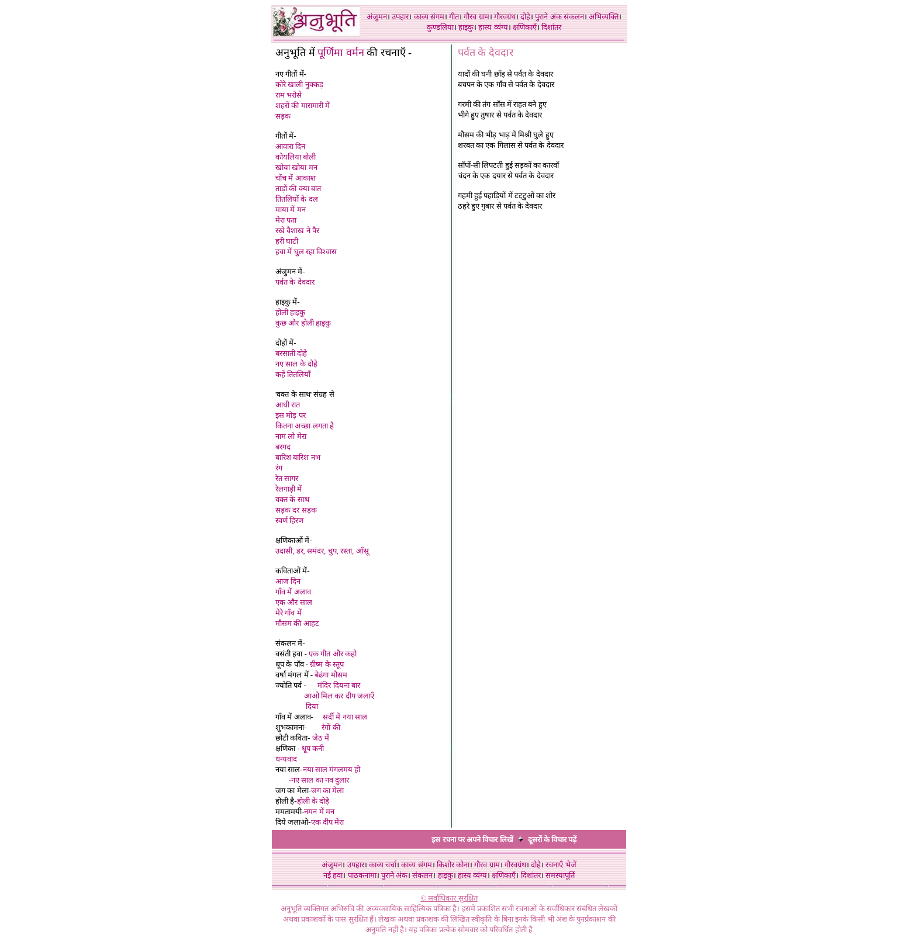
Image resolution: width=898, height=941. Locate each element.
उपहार (400, 16)
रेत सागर (286, 478)
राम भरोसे (288, 95)
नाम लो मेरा (290, 436)
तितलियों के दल (296, 199)
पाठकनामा (362, 875)
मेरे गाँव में (288, 612)
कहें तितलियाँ (292, 374)
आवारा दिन (290, 146)
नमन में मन (319, 811)
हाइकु (466, 27)
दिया (312, 706)
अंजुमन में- (290, 271)
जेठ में (320, 738)
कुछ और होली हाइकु (303, 323)
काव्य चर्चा (382, 864)
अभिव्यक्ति (604, 16)
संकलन (574, 16)
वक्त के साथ (292, 499)
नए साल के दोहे (296, 363)
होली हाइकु (290, 312)
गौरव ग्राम (476, 16)
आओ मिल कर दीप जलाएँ (339, 695)
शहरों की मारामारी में (302, 105)
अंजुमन (377, 16)
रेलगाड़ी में (288, 489)
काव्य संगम (429, 16)
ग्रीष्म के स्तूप (327, 664)
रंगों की (331, 727)
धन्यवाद (286, 759)
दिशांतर (551, 27)
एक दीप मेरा (328, 822)
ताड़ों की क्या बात (298, 188)
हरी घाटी (286, 241)
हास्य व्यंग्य (492, 27)
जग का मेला (327, 790)
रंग (278, 467)
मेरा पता (285, 220)
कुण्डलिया (440, 27)
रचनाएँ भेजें (560, 864)
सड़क (283, 116)
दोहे (525, 16)
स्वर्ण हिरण (289, 520)
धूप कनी (313, 748)
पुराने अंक (548, 16)
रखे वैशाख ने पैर (297, 230)
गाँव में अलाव (293, 591)
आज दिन (288, 581)
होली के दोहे (313, 801)
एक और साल (293, 602)
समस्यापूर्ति (560, 875)
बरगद (283, 446)
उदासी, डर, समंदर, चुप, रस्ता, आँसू (322, 550)
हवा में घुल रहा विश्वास (306, 251)
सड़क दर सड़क (296, 510)
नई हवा (333, 875)
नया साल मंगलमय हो (332, 769)
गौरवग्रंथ (505, 16)
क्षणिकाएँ (525, 27)
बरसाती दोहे (291, 353)
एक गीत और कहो (333, 653)
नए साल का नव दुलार (320, 780)
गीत (454, 16)
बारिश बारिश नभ (297, 457)
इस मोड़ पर (290, 415)
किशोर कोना (453, 864)
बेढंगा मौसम (331, 674)
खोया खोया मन (296, 167)
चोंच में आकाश (295, 178)
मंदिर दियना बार (338, 685)
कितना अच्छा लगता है (304, 425)
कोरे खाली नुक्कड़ (299, 84)
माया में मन (290, 209)
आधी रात (287, 404)
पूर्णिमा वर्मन (340, 52)
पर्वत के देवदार (295, 282)
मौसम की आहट (297, 623)
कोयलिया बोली (295, 157)
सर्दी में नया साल (345, 716)
